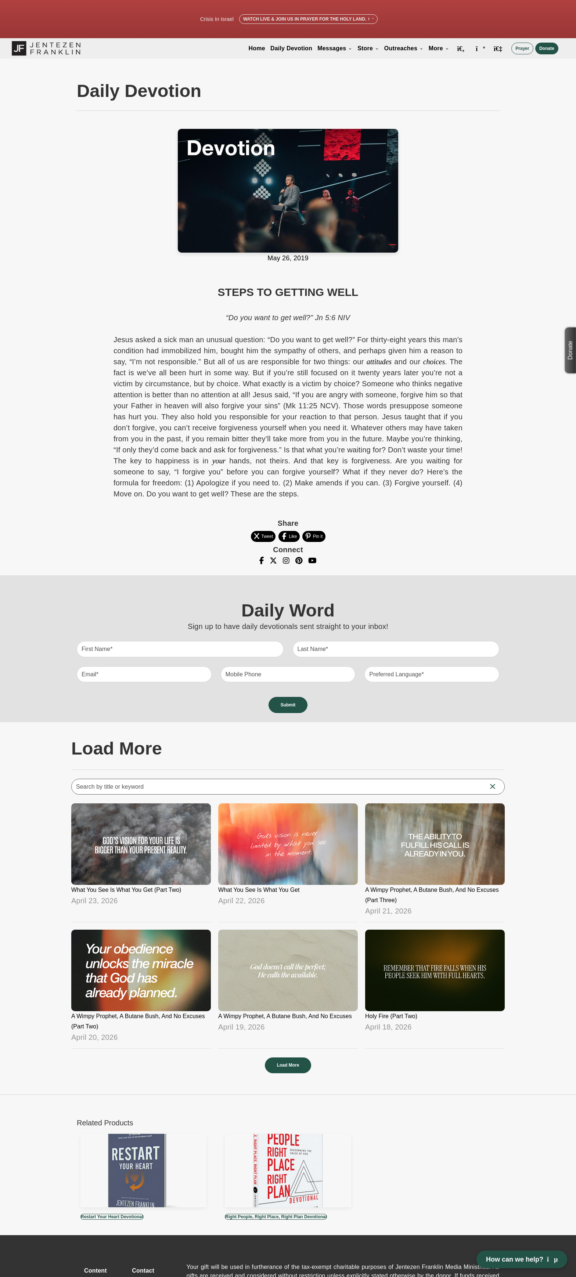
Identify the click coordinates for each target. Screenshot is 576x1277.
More (439, 48)
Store (368, 48)
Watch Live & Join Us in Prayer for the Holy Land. (308, 19)
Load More (288, 1065)
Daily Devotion (291, 48)
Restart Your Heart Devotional (112, 1216)
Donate (546, 48)
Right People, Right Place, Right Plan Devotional (276, 1216)
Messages (334, 48)
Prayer (522, 48)
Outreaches (404, 48)
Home (257, 48)
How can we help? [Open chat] (522, 1259)
